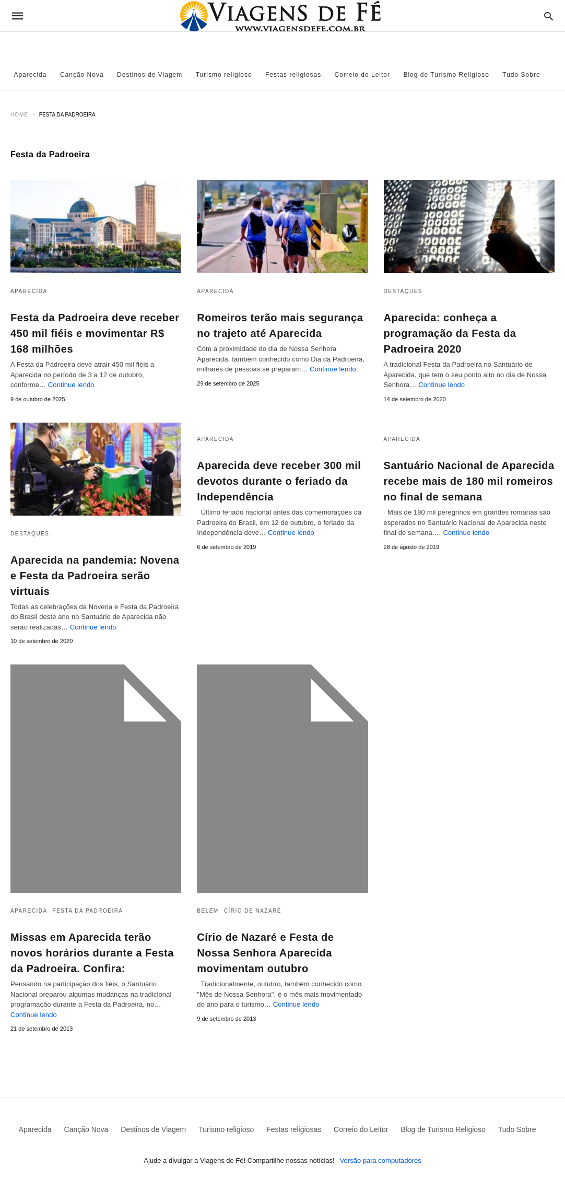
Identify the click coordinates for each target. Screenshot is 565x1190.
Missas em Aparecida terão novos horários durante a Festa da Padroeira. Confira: (92, 952)
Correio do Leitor (362, 74)
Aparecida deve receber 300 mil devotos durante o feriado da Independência (279, 481)
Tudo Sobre (521, 74)
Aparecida (30, 74)
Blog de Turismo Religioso (446, 74)
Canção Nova (82, 74)
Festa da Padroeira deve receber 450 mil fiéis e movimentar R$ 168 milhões (94, 333)
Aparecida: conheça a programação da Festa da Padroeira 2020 (450, 333)
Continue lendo (71, 385)
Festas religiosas (293, 74)
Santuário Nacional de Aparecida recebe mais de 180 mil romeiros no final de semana (469, 481)
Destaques (403, 291)
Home (19, 115)
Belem (207, 911)
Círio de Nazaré (252, 911)
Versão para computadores (380, 1160)
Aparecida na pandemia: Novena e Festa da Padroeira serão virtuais (94, 575)
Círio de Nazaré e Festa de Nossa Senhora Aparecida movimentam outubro (265, 952)
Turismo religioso (224, 74)
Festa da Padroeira (88, 911)
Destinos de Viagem (149, 74)
